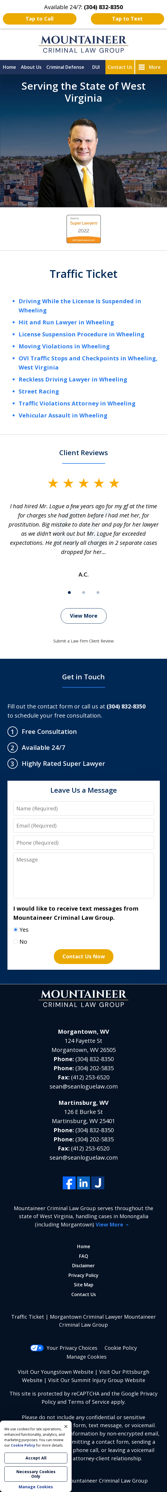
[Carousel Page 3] (98, 592)
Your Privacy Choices (63, 1347)
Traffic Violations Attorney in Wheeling (77, 403)
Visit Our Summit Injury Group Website (96, 1380)
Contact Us (120, 67)
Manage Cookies (86, 1356)
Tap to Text (127, 18)
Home (9, 67)
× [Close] (66, 1426)
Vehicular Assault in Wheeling (63, 415)
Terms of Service (88, 1401)
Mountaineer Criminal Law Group (107, 1480)
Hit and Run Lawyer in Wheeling (66, 322)
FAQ (83, 1256)
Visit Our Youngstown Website (55, 1371)
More (155, 67)
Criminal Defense (65, 67)
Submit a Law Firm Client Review (83, 641)
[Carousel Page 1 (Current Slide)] (69, 592)
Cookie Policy (121, 1347)
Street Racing (39, 391)
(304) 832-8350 (94, 1059)
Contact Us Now (83, 956)
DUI (96, 67)
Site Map (83, 1285)
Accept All (35, 1458)
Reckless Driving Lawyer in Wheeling (73, 379)
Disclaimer (83, 1265)
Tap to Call (39, 18)
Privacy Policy (83, 1275)
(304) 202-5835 (94, 1068)
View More (83, 615)
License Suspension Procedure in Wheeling (81, 334)
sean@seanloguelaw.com (84, 1086)
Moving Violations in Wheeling (64, 346)
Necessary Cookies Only (36, 1474)
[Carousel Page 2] (83, 592)
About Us (31, 67)
